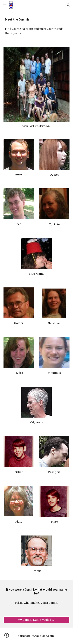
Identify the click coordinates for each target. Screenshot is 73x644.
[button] (4, 5)
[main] (36, 19)
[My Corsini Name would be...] (36, 620)
